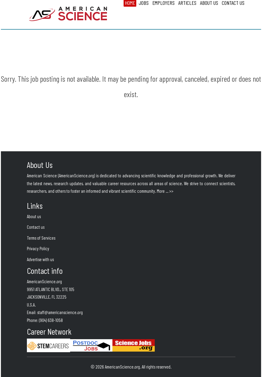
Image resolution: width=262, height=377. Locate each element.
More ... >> (165, 191)
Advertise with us (40, 259)
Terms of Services (41, 238)
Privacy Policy (38, 248)
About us (34, 216)
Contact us (35, 227)
